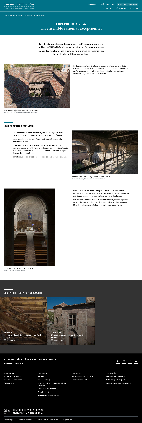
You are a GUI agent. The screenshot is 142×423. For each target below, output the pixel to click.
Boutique (133, 4)
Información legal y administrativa (48, 420)
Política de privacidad (25, 420)
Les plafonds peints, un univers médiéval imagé (22, 336)
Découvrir (121, 8)
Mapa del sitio (67, 420)
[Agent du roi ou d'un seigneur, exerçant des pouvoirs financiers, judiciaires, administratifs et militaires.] (29, 142)
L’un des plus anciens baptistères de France (67, 336)
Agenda (134, 8)
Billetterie (122, 4)
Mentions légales (9, 420)
